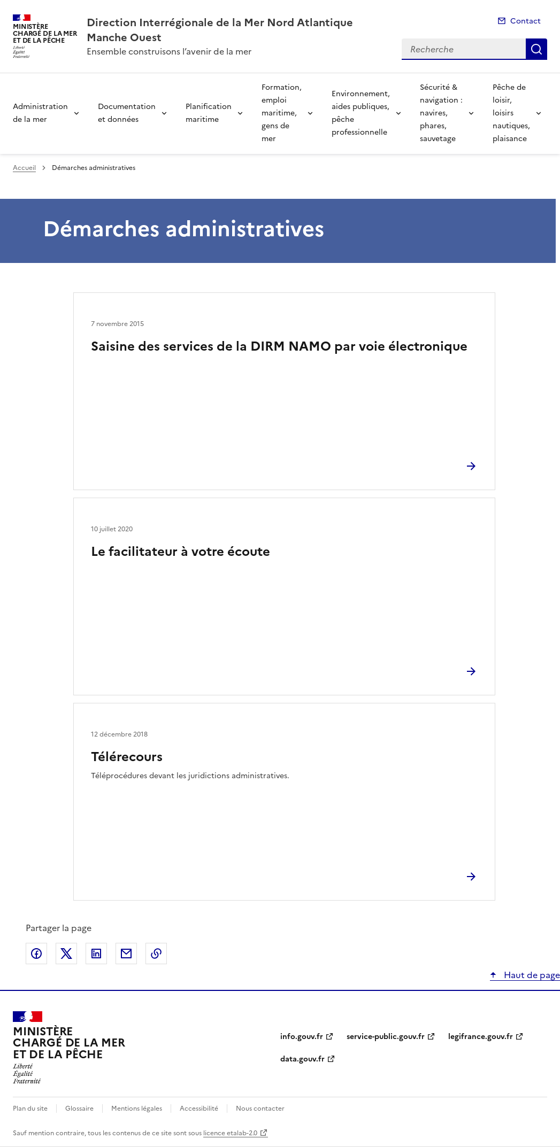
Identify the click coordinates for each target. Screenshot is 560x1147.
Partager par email (126, 953)
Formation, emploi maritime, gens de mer (282, 113)
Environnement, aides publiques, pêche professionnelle (361, 113)
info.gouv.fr (301, 1036)
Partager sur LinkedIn (96, 953)
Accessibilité (199, 1108)
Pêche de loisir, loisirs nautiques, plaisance (511, 113)
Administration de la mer (40, 113)
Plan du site (30, 1108)
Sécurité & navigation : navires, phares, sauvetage (441, 113)
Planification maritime (209, 113)
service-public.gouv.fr (386, 1036)
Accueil (24, 168)
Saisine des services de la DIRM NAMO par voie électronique (279, 346)
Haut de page (531, 974)
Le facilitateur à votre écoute (180, 551)
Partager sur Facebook (36, 953)
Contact (525, 21)
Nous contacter (260, 1108)
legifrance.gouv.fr (480, 1036)
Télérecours (127, 756)
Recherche (536, 49)
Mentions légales (136, 1108)
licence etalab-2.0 (230, 1133)
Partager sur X (66, 953)
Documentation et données (127, 113)
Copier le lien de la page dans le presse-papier (156, 953)
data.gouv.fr (302, 1059)
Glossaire (79, 1108)
